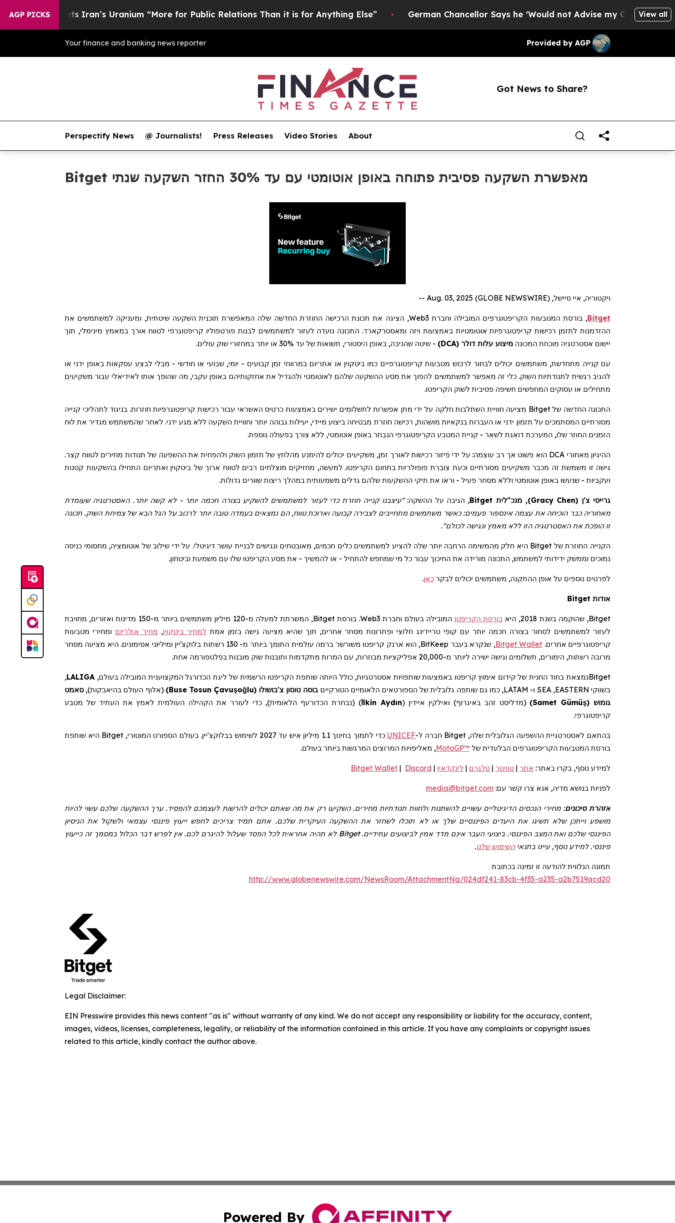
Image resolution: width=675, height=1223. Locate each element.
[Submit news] (32, 577)
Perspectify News (99, 135)
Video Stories (311, 135)
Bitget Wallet (518, 644)
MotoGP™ (453, 747)
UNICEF (401, 735)
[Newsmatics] (32, 646)
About (360, 135)
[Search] (580, 135)
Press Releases (243, 135)
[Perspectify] (32, 600)
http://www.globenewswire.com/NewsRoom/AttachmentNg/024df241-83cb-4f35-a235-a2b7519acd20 (429, 879)
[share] (604, 135)
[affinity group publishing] (32, 623)
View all (653, 14)
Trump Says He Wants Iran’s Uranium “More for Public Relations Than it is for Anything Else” (198, 14)
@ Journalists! (173, 135)
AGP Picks (29, 14)
